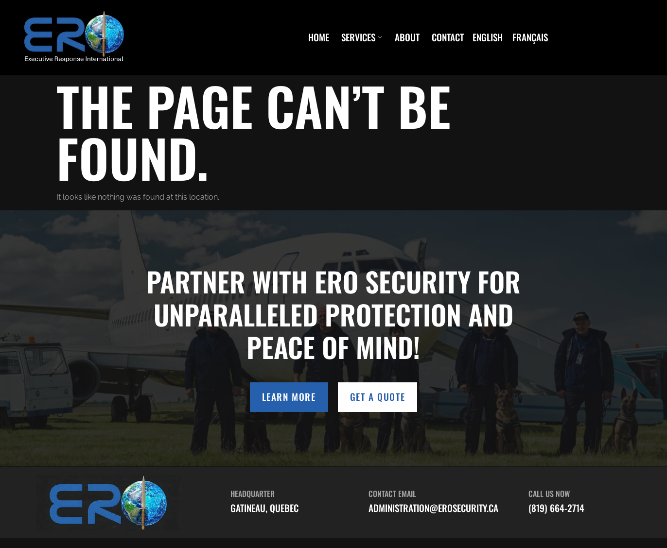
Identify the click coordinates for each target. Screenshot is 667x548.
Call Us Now (549, 493)
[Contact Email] (351, 500)
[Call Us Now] (511, 500)
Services (362, 38)
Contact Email (392, 493)
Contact (448, 38)
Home (318, 38)
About (407, 38)
